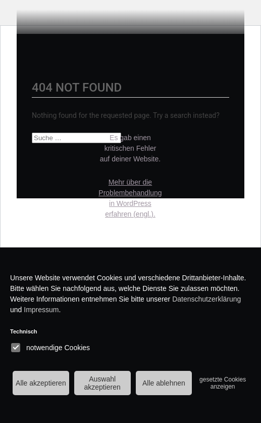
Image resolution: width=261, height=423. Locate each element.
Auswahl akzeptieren (102, 383)
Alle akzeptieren (41, 383)
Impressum (41, 310)
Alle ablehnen (163, 383)
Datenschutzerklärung (206, 299)
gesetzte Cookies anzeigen (222, 383)
